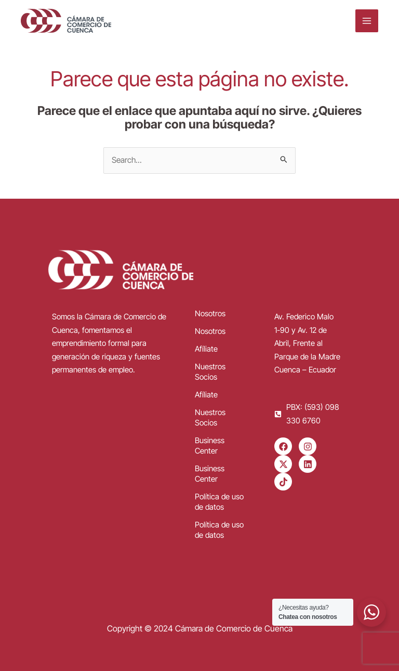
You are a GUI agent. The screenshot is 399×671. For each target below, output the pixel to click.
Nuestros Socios (210, 372)
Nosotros (210, 313)
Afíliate (206, 349)
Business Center (209, 445)
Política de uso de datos (219, 502)
